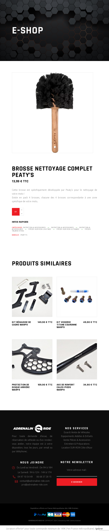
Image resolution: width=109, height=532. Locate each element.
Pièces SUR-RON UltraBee (68, 229)
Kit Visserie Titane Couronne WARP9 (67, 324)
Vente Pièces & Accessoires (76, 440)
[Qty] (16, 212)
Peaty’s (24, 235)
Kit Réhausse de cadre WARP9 (21, 323)
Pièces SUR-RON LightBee (40, 229)
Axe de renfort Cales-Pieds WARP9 (66, 387)
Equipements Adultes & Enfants (77, 436)
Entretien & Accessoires (34, 227)
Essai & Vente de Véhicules (77, 432)
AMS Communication (73, 520)
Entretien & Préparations (77, 443)
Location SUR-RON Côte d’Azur (76, 447)
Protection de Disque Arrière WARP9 (21, 387)
